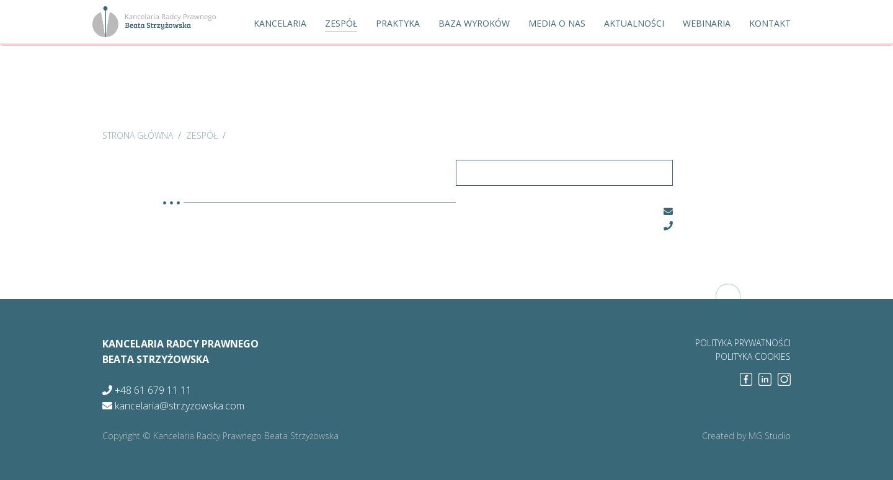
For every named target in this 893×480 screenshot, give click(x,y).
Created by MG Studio (746, 436)
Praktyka (398, 23)
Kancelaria (280, 23)
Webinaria (707, 23)
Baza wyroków (474, 23)
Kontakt (770, 23)
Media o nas (556, 23)
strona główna (137, 135)
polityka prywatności (743, 343)
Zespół (341, 23)
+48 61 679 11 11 (147, 390)
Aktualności (634, 23)
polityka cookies (753, 356)
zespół (202, 135)
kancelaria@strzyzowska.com (173, 405)
